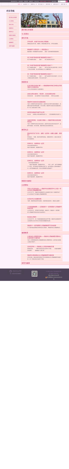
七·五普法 (11, 21)
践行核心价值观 (13, 17)
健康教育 (11, 42)
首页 (19, 4)
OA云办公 (36, 1)
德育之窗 (55, 4)
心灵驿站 (11, 38)
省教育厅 (31, 1)
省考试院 (20, 1)
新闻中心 (33, 4)
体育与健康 (11, 46)
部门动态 (40, 4)
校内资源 (54, 1)
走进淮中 (25, 4)
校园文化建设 (43, 1)
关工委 (49, 1)
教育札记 (11, 31)
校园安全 (11, 28)
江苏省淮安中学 (4, 3)
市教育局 (26, 1)
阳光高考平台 (14, 1)
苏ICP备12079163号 (53, 275)
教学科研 (48, 4)
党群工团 (63, 4)
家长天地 (11, 24)
